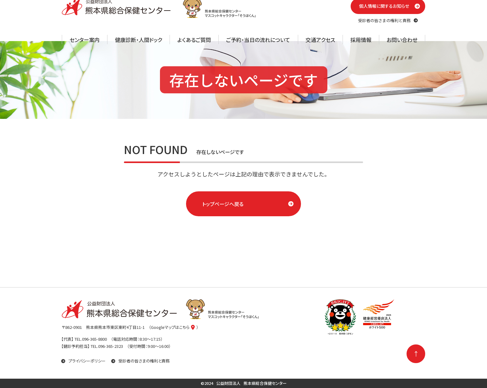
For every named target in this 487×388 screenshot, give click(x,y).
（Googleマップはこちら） (173, 327)
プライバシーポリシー (83, 361)
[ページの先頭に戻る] (416, 353)
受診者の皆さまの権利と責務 (140, 361)
